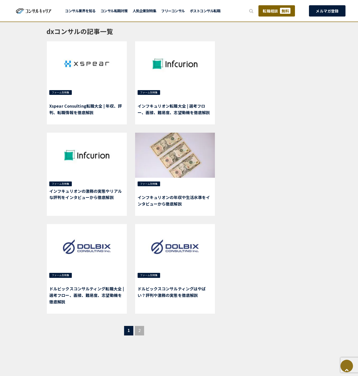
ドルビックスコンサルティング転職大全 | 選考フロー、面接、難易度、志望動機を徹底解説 (86, 295)
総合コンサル (106, 92)
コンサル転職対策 (114, 10)
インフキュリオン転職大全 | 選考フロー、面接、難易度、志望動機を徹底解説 (174, 109)
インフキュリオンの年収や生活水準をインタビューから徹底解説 (174, 200)
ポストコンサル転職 (205, 10)
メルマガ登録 (327, 11)
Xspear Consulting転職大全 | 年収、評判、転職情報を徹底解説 (85, 109)
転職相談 (276, 11)
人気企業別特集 (144, 10)
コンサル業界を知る (80, 10)
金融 (166, 99)
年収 (92, 92)
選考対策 (81, 92)
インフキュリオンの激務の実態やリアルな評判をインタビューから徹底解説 (85, 194)
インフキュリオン (150, 99)
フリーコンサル (173, 10)
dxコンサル (184, 92)
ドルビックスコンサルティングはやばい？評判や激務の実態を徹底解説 (172, 292)
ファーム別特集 (60, 92)
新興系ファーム (60, 99)
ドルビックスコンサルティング (85, 281)
